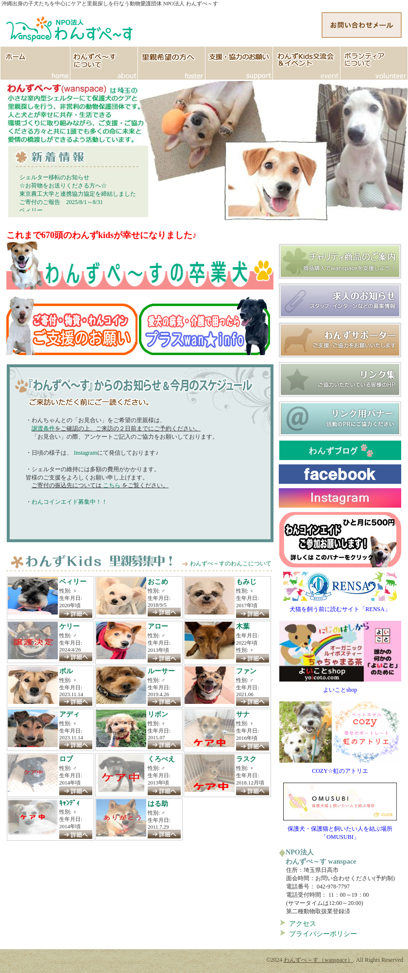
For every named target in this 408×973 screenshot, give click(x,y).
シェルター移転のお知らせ (54, 177)
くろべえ (161, 759)
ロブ (66, 759)
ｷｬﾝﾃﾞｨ (69, 803)
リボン (158, 714)
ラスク (246, 759)
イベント (306, 63)
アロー (158, 626)
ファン (246, 671)
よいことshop (340, 687)
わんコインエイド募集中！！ (69, 501)
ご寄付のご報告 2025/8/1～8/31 (61, 202)
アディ (69, 714)
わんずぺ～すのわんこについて (231, 563)
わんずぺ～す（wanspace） (318, 959)
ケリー (69, 626)
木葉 (243, 626)
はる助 (158, 803)
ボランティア (374, 63)
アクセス (302, 923)
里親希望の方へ (171, 63)
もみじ (246, 581)
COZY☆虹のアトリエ (340, 768)
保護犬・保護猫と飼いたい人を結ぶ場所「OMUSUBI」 (340, 829)
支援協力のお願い (239, 63)
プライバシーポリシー (323, 934)
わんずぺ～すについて (104, 63)
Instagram (84, 452)
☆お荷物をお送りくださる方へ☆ (63, 185)
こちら (112, 485)
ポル (66, 671)
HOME (35, 63)
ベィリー (31, 210)
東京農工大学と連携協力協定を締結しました (77, 193)
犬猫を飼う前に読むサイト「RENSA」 (340, 606)
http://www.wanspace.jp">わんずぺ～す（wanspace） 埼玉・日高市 (70, 27)
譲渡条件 (43, 428)
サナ (243, 714)
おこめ (158, 581)
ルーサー (161, 671)
